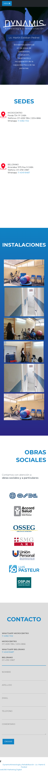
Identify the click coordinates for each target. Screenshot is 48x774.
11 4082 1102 (23, 121)
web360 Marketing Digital (11, 770)
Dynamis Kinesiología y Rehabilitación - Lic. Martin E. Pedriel (24, 766)
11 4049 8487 (24, 172)
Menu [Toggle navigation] (7, 3)
